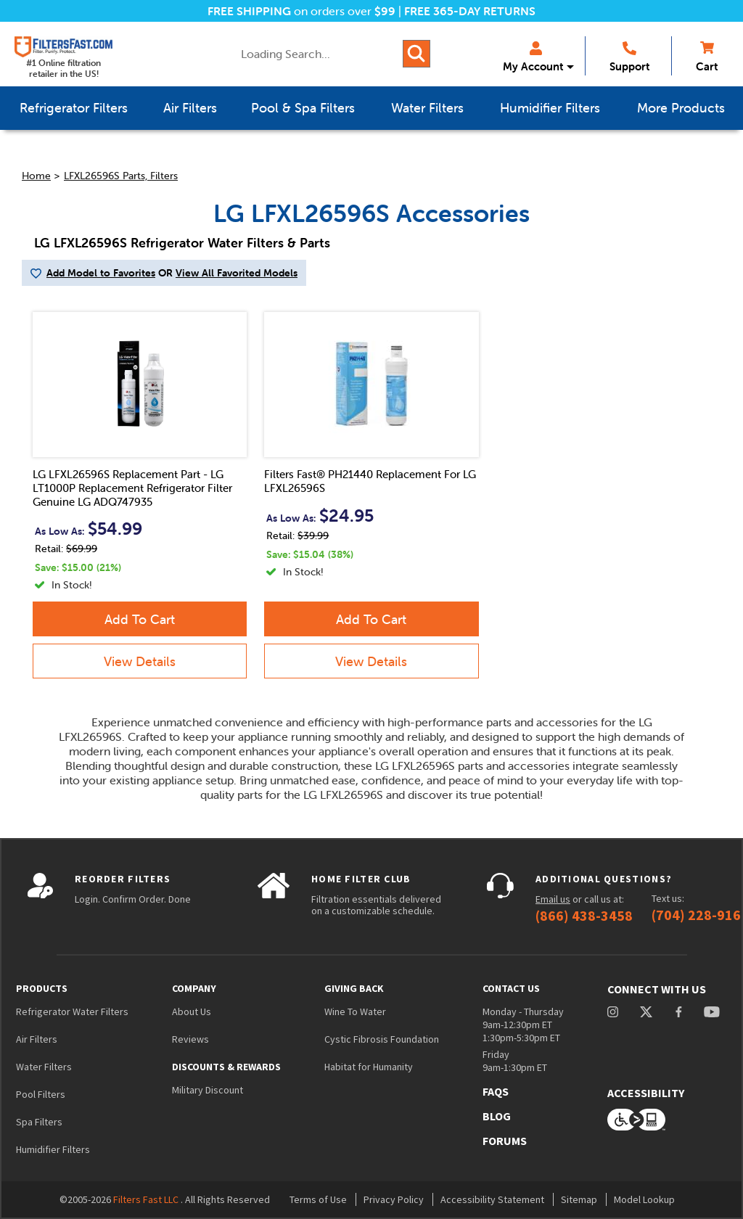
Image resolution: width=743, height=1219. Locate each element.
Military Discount (207, 1089)
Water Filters (44, 1066)
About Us (191, 1011)
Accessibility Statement (492, 1199)
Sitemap (579, 1199)
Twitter (647, 1011)
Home (36, 175)
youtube (712, 1011)
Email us (552, 899)
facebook (679, 1011)
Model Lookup (644, 1199)
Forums (505, 1140)
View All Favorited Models (236, 272)
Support (629, 57)
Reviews (190, 1039)
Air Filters (36, 1039)
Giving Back (354, 988)
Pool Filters (40, 1094)
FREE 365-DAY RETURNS (469, 11)
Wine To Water (355, 1011)
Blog (497, 1116)
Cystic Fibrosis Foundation (381, 1039)
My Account (533, 57)
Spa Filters (39, 1121)
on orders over (301, 11)
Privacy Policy (394, 1199)
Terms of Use (318, 1199)
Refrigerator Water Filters (72, 1011)
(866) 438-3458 (584, 915)
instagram (612, 1011)
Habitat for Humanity (368, 1066)
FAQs (496, 1091)
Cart (707, 57)
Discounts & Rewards (226, 1066)
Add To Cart (139, 619)
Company (194, 988)
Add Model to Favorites (100, 272)
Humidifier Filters (53, 1149)
